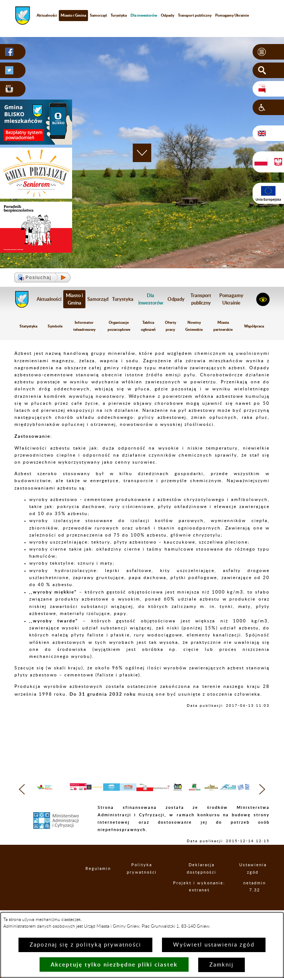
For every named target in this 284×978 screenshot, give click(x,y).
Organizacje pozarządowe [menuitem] (119, 326)
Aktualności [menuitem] (47, 15)
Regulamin (97, 883)
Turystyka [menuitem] (119, 15)
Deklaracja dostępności (208, 883)
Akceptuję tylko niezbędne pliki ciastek (114, 964)
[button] (268, 52)
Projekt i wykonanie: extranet (208, 905)
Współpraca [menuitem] (254, 326)
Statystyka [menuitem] (28, 326)
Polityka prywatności (147, 883)
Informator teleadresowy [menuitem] (84, 326)
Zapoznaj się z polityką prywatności (85, 945)
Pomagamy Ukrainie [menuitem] (232, 15)
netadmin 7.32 (258, 904)
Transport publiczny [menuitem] (195, 15)
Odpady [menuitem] (167, 15)
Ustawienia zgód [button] (257, 883)
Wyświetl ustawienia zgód (213, 945)
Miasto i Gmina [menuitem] (73, 15)
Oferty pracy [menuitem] (170, 326)
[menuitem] (144, 15)
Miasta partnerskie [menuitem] (223, 326)
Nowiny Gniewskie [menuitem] (194, 326)
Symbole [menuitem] (55, 326)
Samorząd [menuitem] (98, 15)
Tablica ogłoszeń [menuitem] (148, 326)
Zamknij (221, 965)
